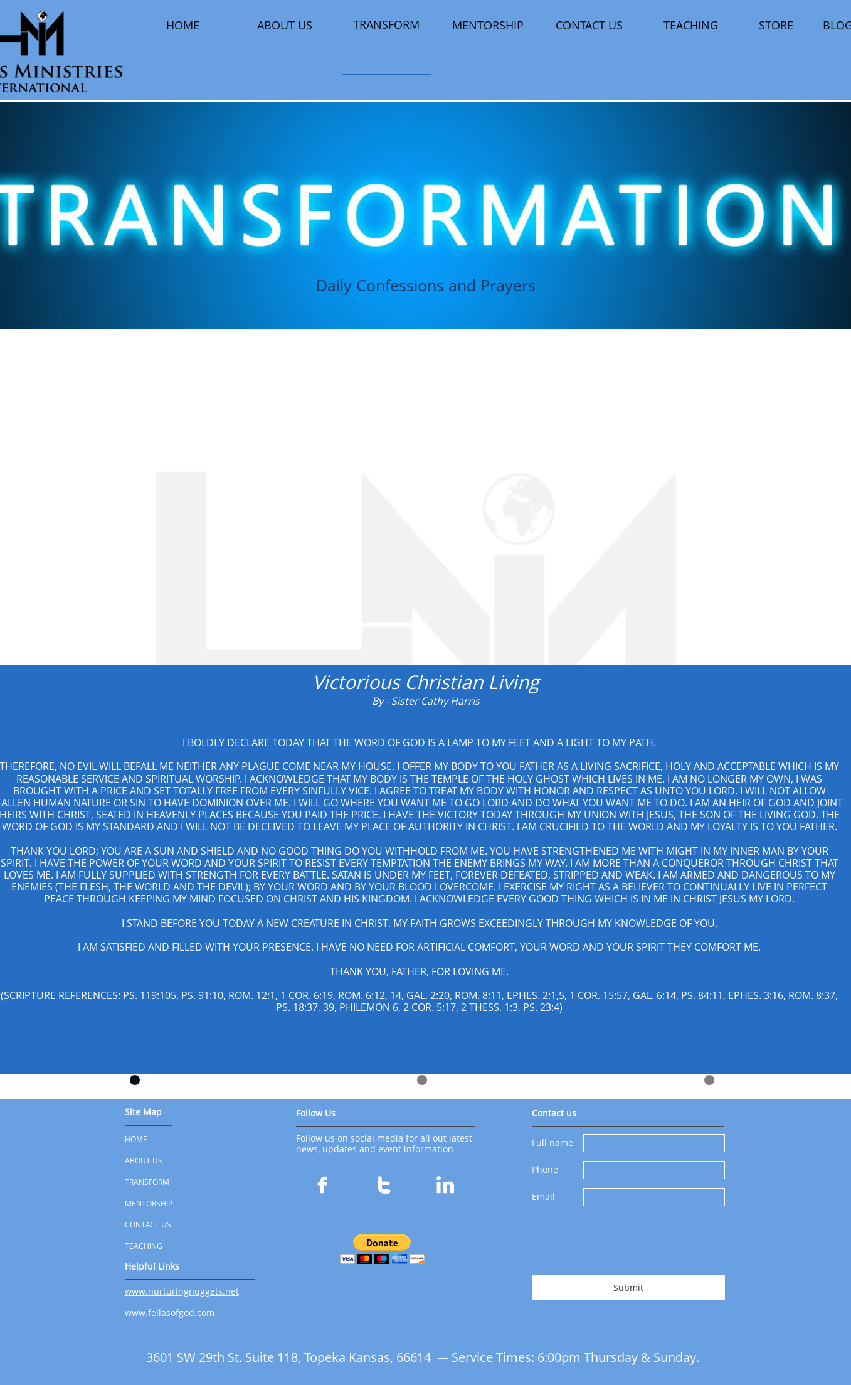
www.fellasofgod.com (169, 1312)
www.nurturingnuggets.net (182, 1291)
